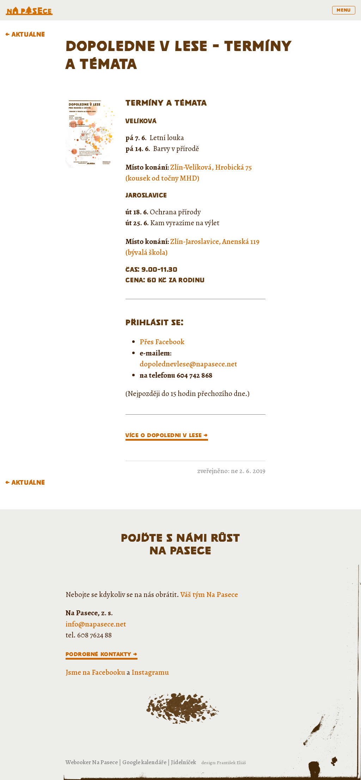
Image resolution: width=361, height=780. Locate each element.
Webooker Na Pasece (92, 762)
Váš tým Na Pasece (209, 594)
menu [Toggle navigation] (344, 10)
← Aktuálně (25, 34)
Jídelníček (183, 762)
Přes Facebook (162, 342)
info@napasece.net (96, 624)
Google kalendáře (144, 762)
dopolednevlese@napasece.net (188, 364)
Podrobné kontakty (98, 654)
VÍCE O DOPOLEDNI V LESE (164, 435)
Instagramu (150, 672)
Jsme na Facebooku (95, 672)
